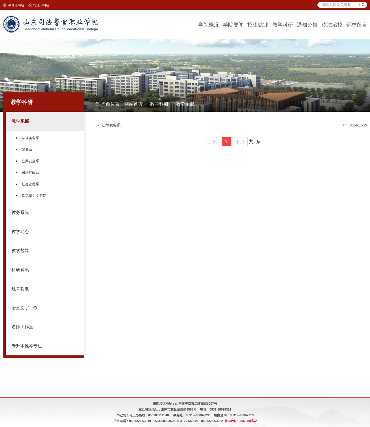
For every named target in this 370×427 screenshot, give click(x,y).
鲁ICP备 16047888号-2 (241, 421)
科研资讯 (20, 269)
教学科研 (159, 104)
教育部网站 (16, 5)
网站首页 (133, 104)
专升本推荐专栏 (27, 346)
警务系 (27, 150)
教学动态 (20, 231)
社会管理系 (30, 184)
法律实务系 (30, 138)
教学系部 (185, 104)
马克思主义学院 (34, 196)
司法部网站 (41, 5)
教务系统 (20, 212)
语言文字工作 (25, 307)
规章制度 (20, 288)
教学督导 (20, 250)
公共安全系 (30, 161)
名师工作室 (22, 327)
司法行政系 (30, 173)
